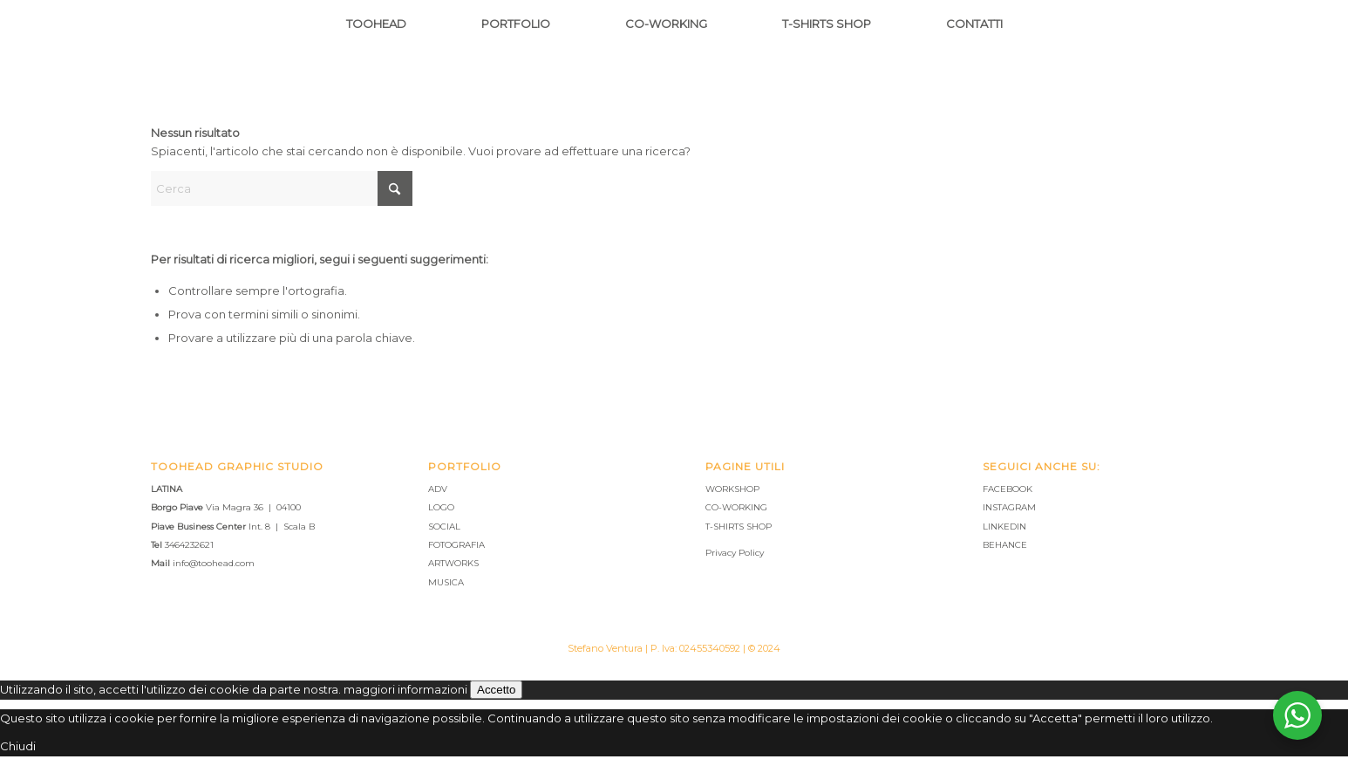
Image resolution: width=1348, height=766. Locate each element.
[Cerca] (281, 188)
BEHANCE (1005, 545)
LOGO (441, 507)
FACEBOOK (1007, 489)
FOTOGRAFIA (456, 545)
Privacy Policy (734, 552)
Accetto (496, 689)
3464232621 (189, 545)
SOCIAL (444, 526)
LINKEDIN (1004, 526)
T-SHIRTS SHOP (738, 526)
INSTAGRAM (1009, 507)
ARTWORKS (453, 563)
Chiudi (18, 746)
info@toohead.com (214, 563)
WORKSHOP (732, 489)
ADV (437, 489)
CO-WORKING (736, 507)
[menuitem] (376, 23)
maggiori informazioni (405, 689)
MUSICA (446, 582)
